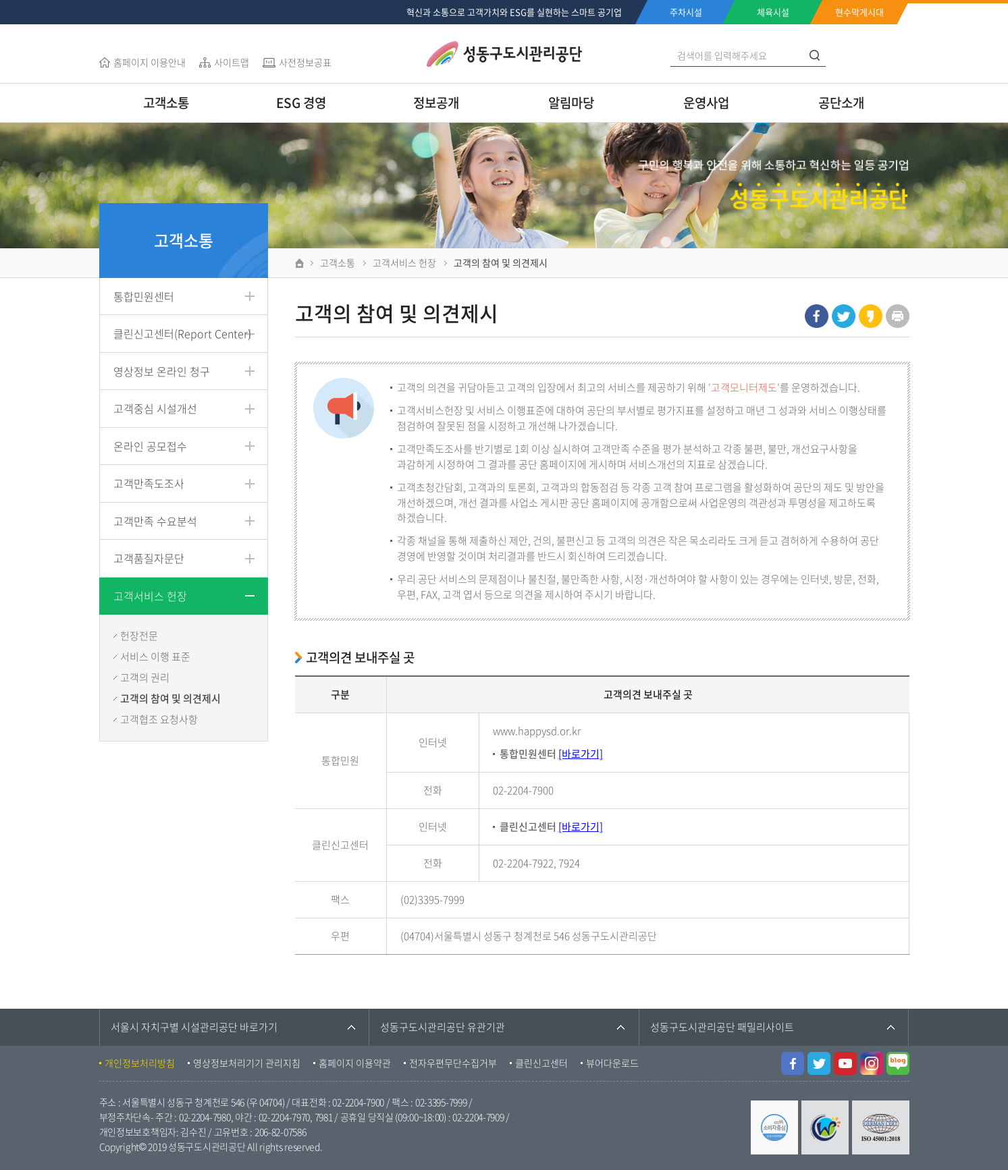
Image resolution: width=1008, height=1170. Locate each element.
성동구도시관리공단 (504, 54)
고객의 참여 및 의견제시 (170, 698)
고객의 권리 (144, 677)
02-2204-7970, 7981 (296, 1116)
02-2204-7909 (478, 1116)
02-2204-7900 (358, 1102)
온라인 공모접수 (150, 446)
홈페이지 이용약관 (355, 1062)
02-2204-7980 (205, 1116)
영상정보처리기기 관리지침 (246, 1062)
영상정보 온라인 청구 (161, 371)
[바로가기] (580, 753)
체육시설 (773, 11)
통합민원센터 (143, 296)
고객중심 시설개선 (155, 408)
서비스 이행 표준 (155, 656)
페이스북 (816, 316)
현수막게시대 (859, 11)
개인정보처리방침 (140, 1062)
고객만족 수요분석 (155, 521)
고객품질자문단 (148, 558)
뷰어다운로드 (612, 1062)
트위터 (843, 316)
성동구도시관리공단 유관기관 (442, 1027)
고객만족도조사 (148, 483)
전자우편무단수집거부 (453, 1062)
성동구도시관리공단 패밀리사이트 (722, 1027)
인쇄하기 (897, 316)
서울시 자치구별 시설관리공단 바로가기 (194, 1027)
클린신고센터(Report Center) (182, 333)
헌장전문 (139, 635)
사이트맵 (231, 62)
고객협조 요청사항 (159, 719)
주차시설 (686, 11)
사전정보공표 (305, 62)
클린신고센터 (541, 1062)
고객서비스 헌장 (150, 596)
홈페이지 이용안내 (149, 62)
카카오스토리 (870, 316)
